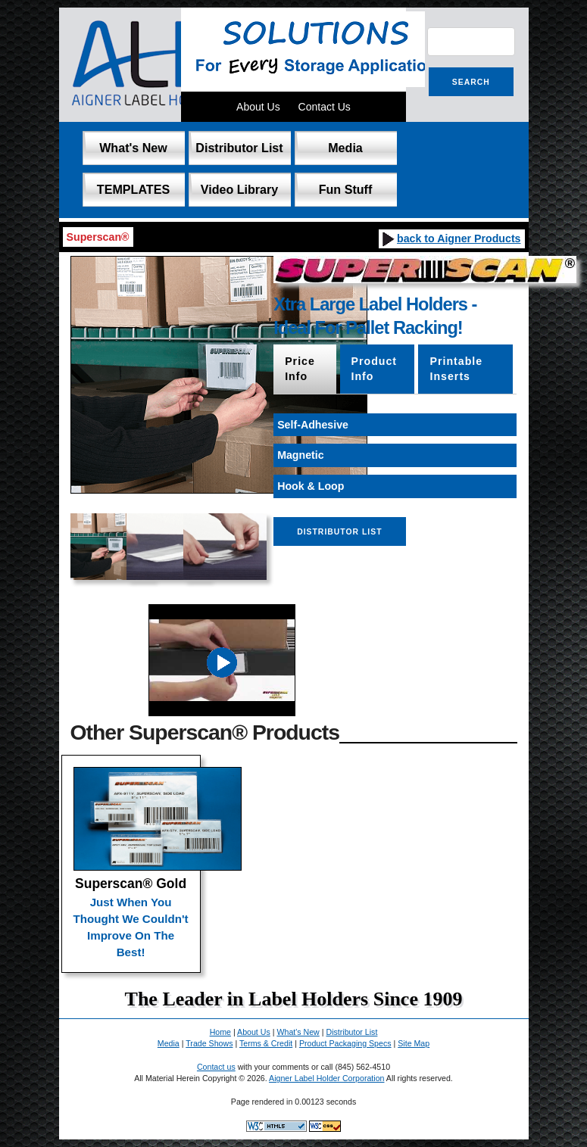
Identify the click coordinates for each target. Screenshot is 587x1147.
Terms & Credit (265, 1043)
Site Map (413, 1043)
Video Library (240, 189)
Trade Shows (209, 1043)
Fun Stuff (346, 189)
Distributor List (239, 147)
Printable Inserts (455, 369)
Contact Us (324, 107)
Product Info (374, 369)
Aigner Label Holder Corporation (326, 1078)
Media (345, 147)
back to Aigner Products (450, 238)
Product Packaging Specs (345, 1043)
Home (220, 1031)
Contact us (216, 1066)
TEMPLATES (133, 189)
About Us (258, 107)
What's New (133, 147)
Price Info (300, 369)
